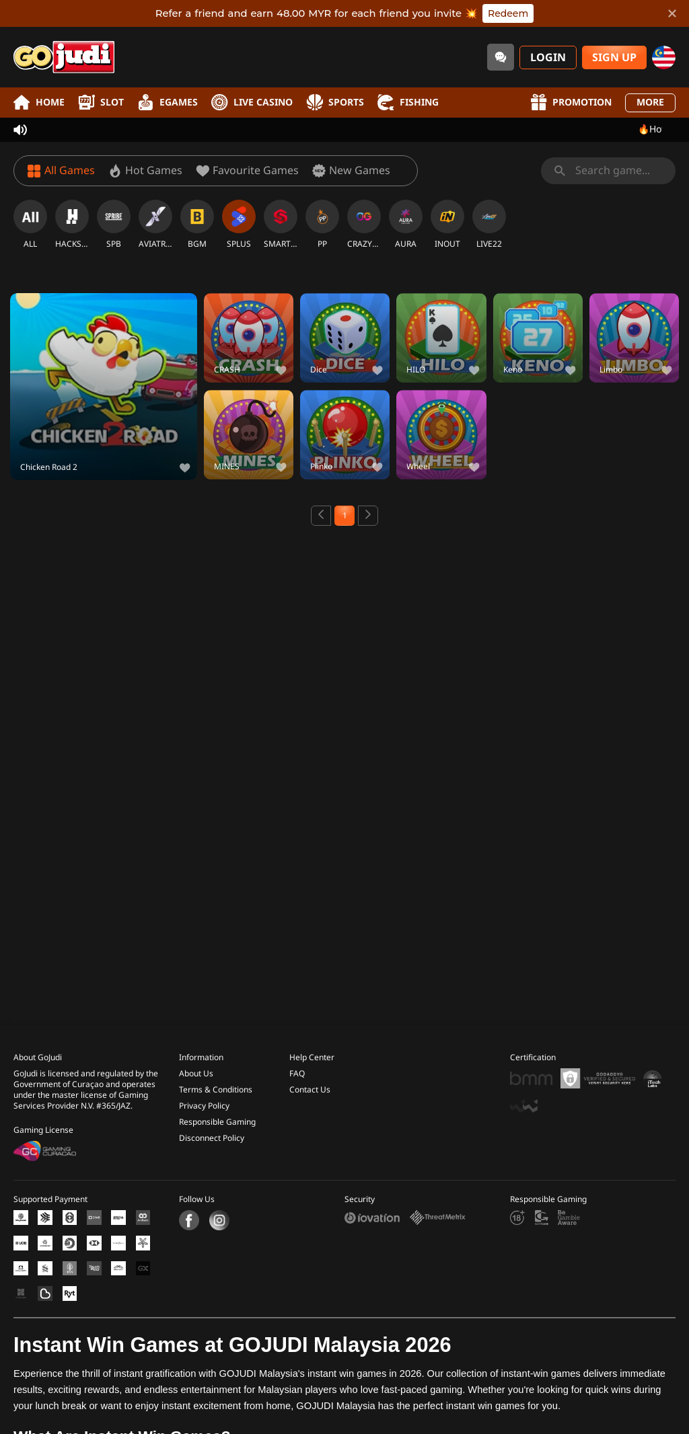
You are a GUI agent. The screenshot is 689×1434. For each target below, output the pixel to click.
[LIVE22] (489, 224)
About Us (196, 1065)
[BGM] (197, 224)
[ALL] (30, 224)
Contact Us (309, 1081)
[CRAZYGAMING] (364, 224)
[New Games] (351, 171)
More (650, 102)
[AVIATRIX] (155, 224)
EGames (167, 102)
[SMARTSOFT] (280, 224)
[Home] (63, 57)
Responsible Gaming (217, 1113)
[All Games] (61, 171)
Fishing (408, 102)
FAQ (297, 1065)
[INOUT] (447, 224)
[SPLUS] (239, 224)
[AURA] (406, 224)
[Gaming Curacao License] (44, 1142)
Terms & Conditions (215, 1081)
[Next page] (368, 516)
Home (39, 102)
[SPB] (114, 224)
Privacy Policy (204, 1097)
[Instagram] (217, 1211)
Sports (335, 102)
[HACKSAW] (72, 224)
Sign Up (614, 58)
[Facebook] (189, 1211)
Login (548, 58)
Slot (101, 102)
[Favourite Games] (247, 171)
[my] (664, 57)
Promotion (571, 102)
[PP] (322, 224)
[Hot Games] (145, 171)
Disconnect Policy (211, 1129)
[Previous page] (321, 516)
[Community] (500, 57)
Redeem (508, 13)
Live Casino (252, 102)
